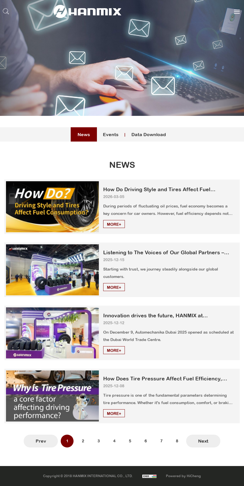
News (84, 134)
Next (203, 440)
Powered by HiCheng (183, 476)
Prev (41, 440)
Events (111, 134)
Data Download (148, 134)
